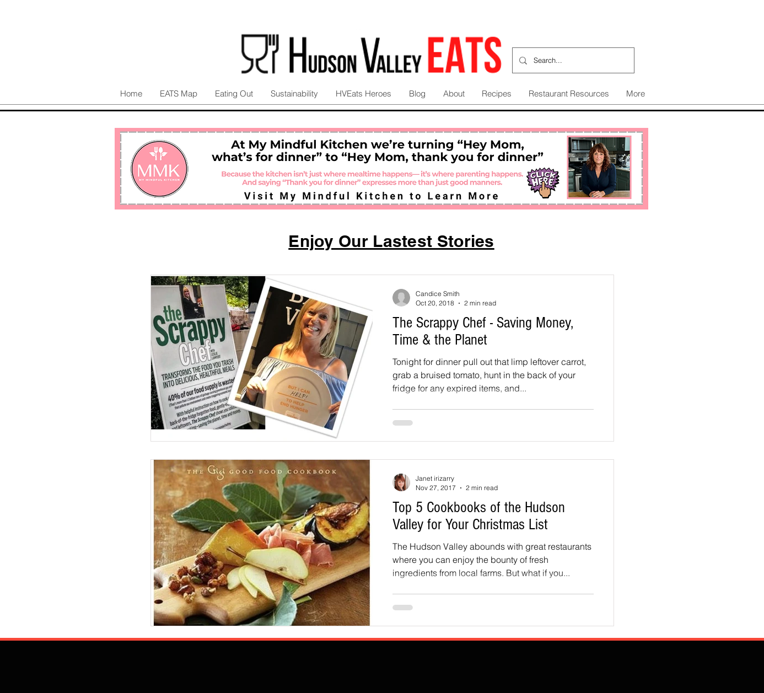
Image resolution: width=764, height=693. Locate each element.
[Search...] (572, 60)
